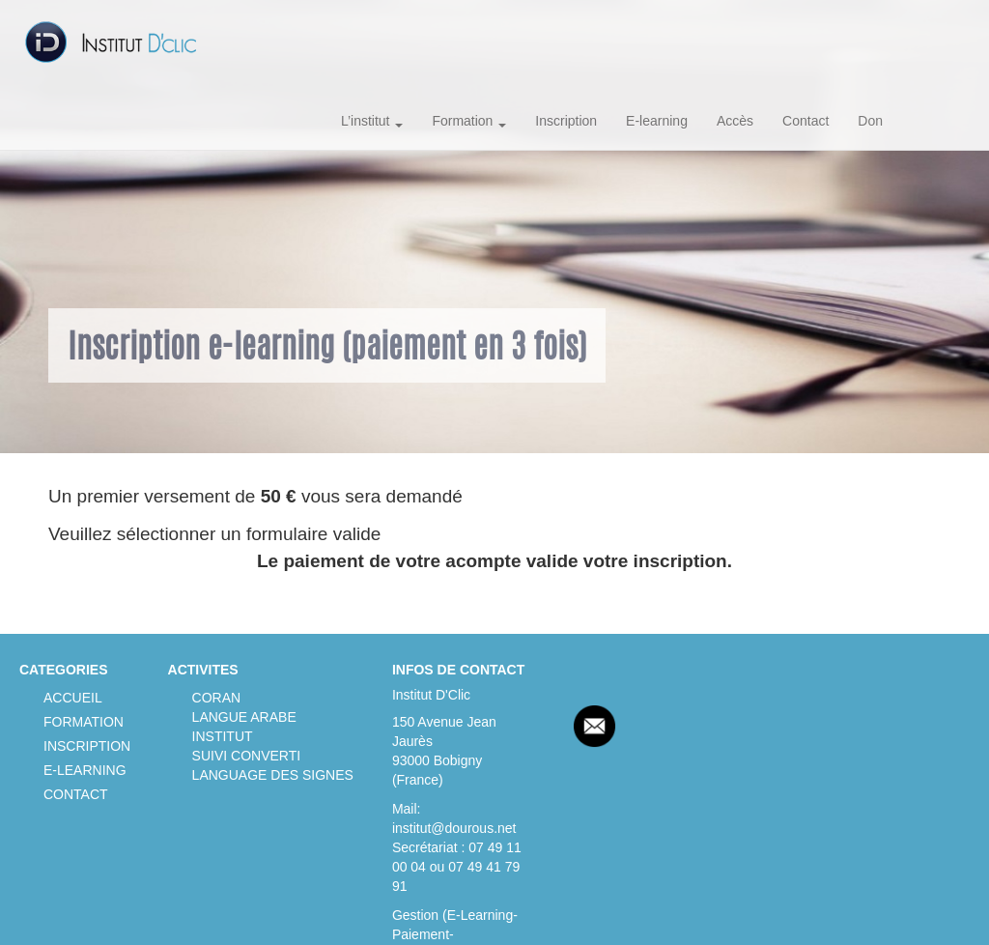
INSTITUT (222, 736)
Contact (805, 121)
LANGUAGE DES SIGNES (272, 775)
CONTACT (75, 794)
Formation (469, 121)
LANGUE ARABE (244, 717)
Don (870, 121)
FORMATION (83, 722)
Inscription (566, 121)
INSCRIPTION (86, 746)
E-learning (657, 121)
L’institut (372, 121)
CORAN (216, 697)
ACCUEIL (72, 697)
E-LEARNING (85, 770)
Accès (735, 121)
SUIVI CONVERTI (246, 755)
